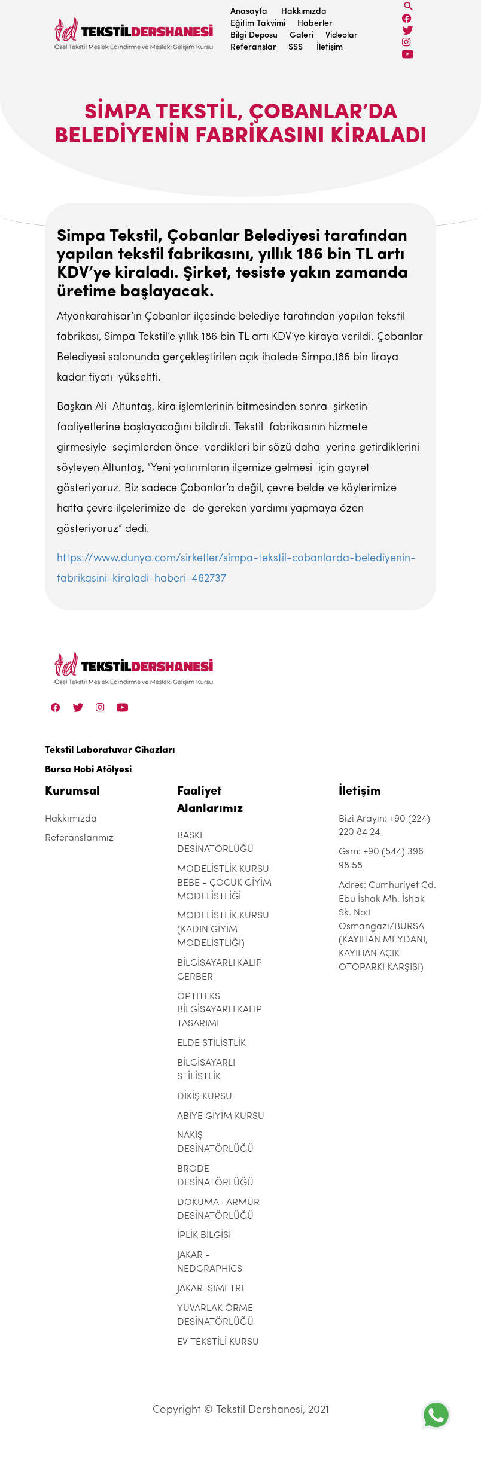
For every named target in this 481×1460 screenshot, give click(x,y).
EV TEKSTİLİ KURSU (218, 1342)
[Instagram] (406, 42)
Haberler (315, 23)
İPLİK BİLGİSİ (204, 1235)
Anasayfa (248, 11)
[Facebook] (407, 18)
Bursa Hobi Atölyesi (88, 770)
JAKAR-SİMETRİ (210, 1289)
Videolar (341, 35)
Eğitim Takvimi (257, 23)
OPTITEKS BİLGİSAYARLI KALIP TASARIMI (219, 1010)
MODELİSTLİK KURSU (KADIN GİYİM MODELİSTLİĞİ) (223, 929)
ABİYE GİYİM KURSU (220, 1116)
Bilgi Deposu (254, 35)
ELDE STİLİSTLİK (211, 1043)
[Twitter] (407, 30)
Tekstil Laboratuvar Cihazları (110, 750)
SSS (295, 47)
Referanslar (253, 47)
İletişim (329, 47)
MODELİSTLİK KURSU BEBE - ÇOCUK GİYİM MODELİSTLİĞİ (224, 883)
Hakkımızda (304, 11)
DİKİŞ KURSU (204, 1097)
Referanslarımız (79, 838)
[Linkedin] (407, 54)
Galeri (301, 35)
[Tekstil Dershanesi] (134, 30)
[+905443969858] (436, 1414)
